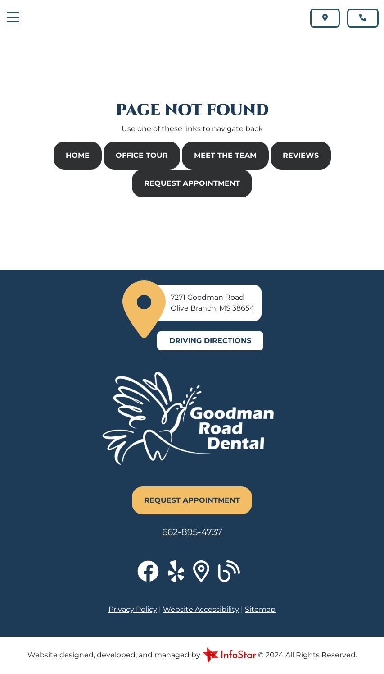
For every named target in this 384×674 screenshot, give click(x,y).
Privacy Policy (132, 609)
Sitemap (260, 609)
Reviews (301, 155)
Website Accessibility (201, 609)
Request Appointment (192, 183)
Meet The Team (225, 155)
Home (78, 155)
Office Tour (142, 155)
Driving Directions (210, 340)
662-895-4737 (192, 532)
